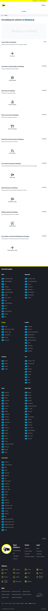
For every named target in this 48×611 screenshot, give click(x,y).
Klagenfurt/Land (29, 335)
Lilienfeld (5, 492)
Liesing (4, 425)
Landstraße (5, 419)
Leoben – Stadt (6, 298)
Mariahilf (5, 430)
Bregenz (5, 361)
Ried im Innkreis (29, 417)
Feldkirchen (28, 326)
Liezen (4, 300)
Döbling (5, 398)
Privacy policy (39, 551)
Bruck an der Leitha (7, 465)
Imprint (37, 548)
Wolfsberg (28, 351)
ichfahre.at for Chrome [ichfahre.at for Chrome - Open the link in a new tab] (6, 591)
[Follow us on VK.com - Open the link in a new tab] (30, 577)
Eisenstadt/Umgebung (30, 281)
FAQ (14, 553)
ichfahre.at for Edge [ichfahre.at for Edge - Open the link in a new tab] (26, 591)
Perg (27, 414)
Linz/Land (28, 411)
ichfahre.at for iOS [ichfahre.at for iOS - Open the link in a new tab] (5, 597)
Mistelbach (5, 500)
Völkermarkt (28, 345)
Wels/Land (28, 438)
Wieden (4, 452)
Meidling (5, 433)
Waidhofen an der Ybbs (7, 527)
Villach (27, 343)
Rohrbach (28, 419)
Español (18, 603)
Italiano (26, 603)
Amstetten (5, 462)
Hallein (4, 326)
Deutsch (34, 603)
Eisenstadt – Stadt (30, 278)
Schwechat (5, 513)
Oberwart (28, 298)
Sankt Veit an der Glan (30, 340)
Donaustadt (5, 400)
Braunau (28, 392)
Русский (6, 603)
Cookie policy (39, 554)
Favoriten (5, 403)
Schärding (28, 422)
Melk (4, 497)
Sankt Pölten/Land (7, 508)
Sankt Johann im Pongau (8, 329)
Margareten (5, 428)
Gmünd (4, 470)
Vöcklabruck (28, 433)
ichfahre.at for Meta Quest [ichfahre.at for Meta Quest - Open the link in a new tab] (16, 597)
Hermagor (28, 329)
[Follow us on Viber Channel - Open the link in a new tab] (18, 581)
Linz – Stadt (28, 409)
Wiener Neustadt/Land (7, 519)
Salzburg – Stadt (6, 332)
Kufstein (28, 372)
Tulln (4, 516)
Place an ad (27, 548)
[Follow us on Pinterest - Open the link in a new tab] (7, 577)
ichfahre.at (6, 608)
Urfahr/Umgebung (30, 430)
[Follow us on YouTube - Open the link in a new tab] (41, 570)
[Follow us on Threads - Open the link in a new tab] (30, 570)
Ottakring (5, 438)
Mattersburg (29, 289)
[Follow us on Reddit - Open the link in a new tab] (30, 573)
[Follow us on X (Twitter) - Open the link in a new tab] (18, 573)
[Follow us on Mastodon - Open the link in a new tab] (30, 581)
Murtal (4, 306)
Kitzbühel (28, 369)
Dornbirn (5, 366)
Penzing (5, 441)
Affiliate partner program (29, 556)
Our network (27, 554)
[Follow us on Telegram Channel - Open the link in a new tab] (7, 581)
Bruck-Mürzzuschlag (7, 278)
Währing (5, 449)
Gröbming (5, 287)
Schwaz (28, 382)
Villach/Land (29, 348)
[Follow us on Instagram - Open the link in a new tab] (18, 570)
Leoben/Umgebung (7, 303)
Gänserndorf (5, 473)
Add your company (28, 551)
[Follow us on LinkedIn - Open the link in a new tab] (18, 577)
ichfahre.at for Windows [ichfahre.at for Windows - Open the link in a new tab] (16, 594)
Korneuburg (5, 484)
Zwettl (4, 530)
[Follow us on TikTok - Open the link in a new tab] (7, 573)
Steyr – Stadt (29, 428)
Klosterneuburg (6, 481)
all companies (44, 66)
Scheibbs (5, 511)
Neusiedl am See (29, 292)
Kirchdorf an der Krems (31, 406)
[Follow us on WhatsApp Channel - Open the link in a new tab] (41, 577)
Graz (4, 284)
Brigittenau (5, 395)
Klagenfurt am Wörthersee (31, 332)
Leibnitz (5, 295)
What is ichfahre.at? (17, 550)
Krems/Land (5, 486)
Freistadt (28, 398)
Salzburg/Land (6, 335)
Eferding (28, 395)
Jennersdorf (28, 287)
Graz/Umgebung (6, 289)
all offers (45, 41)
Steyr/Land (28, 425)
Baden (4, 467)
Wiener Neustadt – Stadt (8, 522)
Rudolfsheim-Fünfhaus (8, 444)
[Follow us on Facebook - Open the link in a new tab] (7, 570)
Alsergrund (5, 392)
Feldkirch (5, 369)
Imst (27, 366)
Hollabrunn (5, 475)
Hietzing (5, 411)
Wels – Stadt (29, 436)
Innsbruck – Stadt (30, 361)
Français (13, 603)
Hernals (5, 409)
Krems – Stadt (6, 489)
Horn (4, 478)
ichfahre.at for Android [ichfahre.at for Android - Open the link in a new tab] (26, 594)
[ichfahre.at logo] (4, 5)
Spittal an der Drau (30, 337)
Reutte (27, 380)
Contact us (15, 558)
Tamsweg (5, 337)
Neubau (5, 436)
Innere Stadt (5, 414)
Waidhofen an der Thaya (8, 524)
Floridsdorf (5, 406)
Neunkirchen (5, 503)
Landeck (28, 374)
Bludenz (5, 363)
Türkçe (10, 603)
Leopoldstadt (6, 422)
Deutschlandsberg (7, 281)
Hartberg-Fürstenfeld (7, 292)
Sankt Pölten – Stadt (7, 505)
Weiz (4, 317)
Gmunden (28, 400)
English (30, 603)
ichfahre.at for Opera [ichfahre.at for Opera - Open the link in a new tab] (5, 594)
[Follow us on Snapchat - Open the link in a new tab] (41, 573)
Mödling (5, 494)
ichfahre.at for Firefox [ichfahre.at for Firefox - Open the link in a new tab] (16, 591)
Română (22, 603)
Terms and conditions (40, 556)
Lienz (27, 377)
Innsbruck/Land (29, 363)
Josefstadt (5, 417)
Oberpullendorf (29, 295)
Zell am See (5, 340)
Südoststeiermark (6, 311)
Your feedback (16, 556)
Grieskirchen (29, 403)
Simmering (5, 447)
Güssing (28, 284)
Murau (4, 308)
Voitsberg (5, 314)
